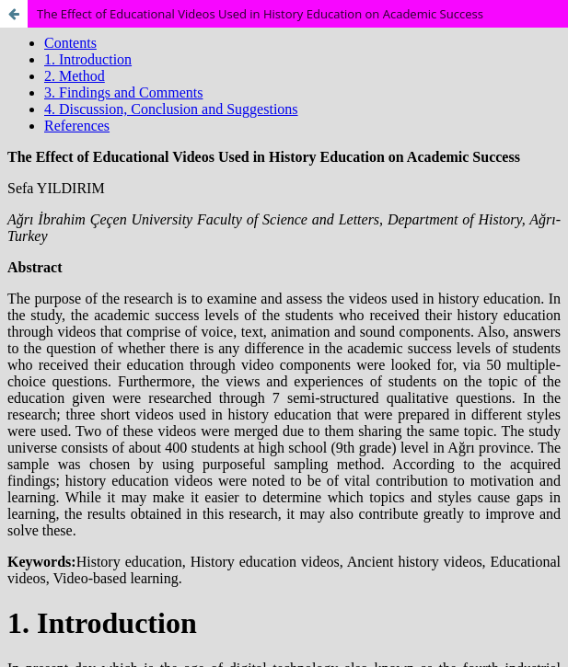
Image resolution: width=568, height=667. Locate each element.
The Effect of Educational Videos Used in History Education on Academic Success (260, 14)
